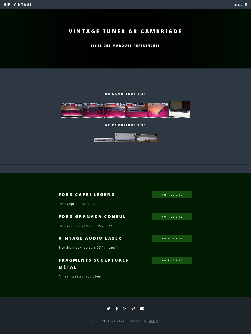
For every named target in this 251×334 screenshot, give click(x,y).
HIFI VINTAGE (18, 4)
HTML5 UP (152, 320)
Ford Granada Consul (92, 216)
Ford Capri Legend (87, 194)
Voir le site (172, 194)
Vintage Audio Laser (90, 238)
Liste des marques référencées (125, 45)
